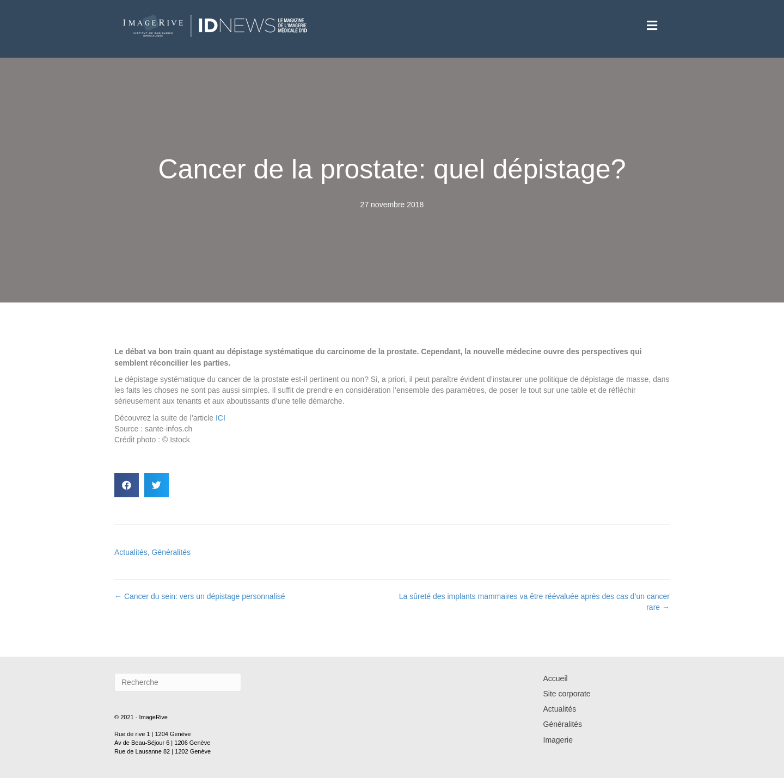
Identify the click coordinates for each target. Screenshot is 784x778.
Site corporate (567, 693)
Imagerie (558, 740)
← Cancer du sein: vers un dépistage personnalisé (199, 596)
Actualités (131, 552)
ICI (220, 417)
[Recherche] (177, 682)
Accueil (555, 678)
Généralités (171, 552)
